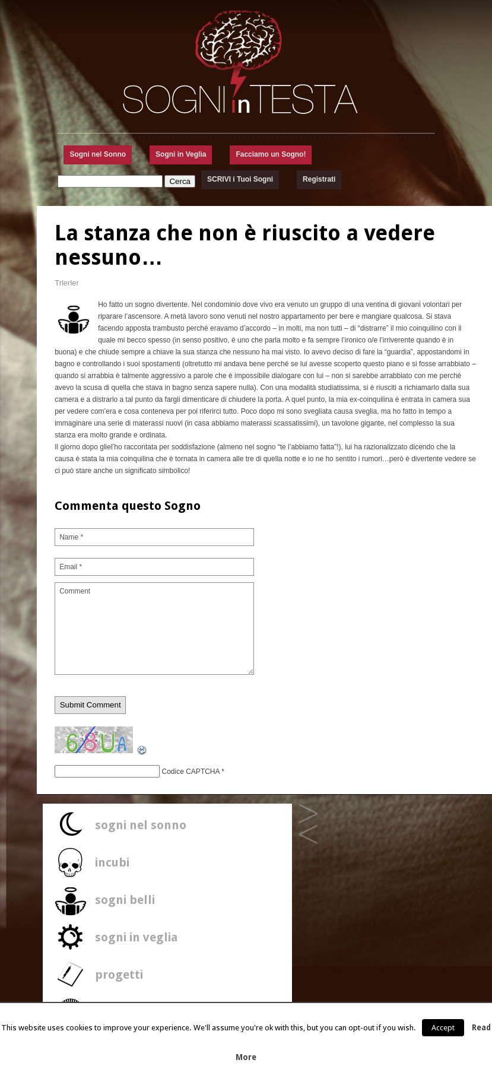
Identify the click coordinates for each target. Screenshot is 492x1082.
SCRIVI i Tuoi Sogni (240, 179)
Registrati (319, 179)
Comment (154, 628)
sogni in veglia (136, 937)
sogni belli (125, 900)
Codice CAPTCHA (191, 771)
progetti (119, 974)
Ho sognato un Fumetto (308, 814)
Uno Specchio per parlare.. (308, 834)
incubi (112, 862)
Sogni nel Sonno (97, 154)
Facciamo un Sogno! (271, 154)
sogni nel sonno (140, 825)
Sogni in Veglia (180, 154)
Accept (443, 1027)
